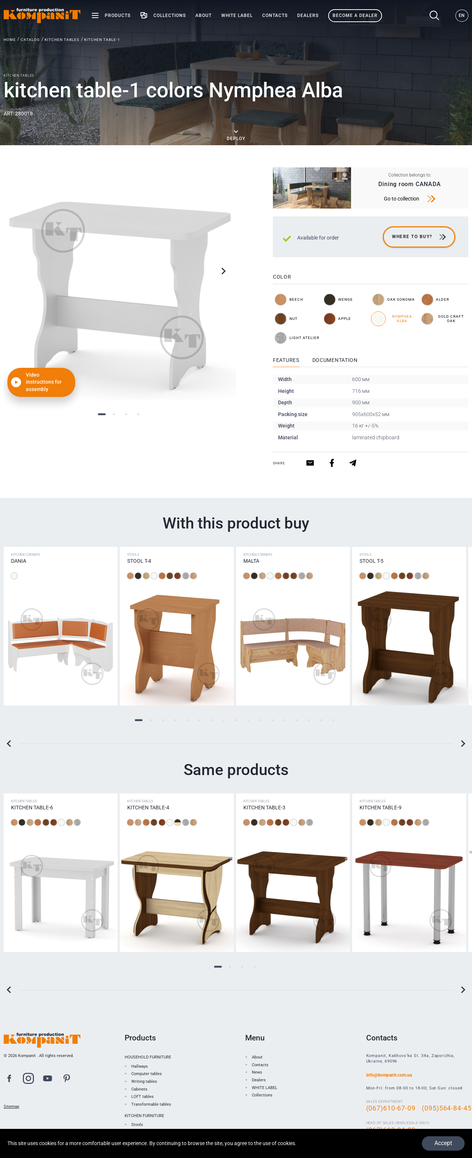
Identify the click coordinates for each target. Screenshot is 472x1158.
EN (462, 15)
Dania (18, 561)
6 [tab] (200, 720)
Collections (262, 1095)
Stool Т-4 (139, 561)
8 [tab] (224, 720)
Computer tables (146, 1073)
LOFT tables (142, 1096)
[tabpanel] (120, 283)
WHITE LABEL (264, 1087)
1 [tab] (102, 414)
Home (10, 40)
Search (435, 16)
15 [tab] (309, 720)
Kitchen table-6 (32, 807)
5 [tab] (187, 720)
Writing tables (144, 1081)
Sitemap (11, 1106)
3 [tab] (126, 414)
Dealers (259, 1080)
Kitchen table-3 (264, 807)
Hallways (139, 1066)
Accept (443, 1143)
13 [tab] (285, 720)
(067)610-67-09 (391, 1108)
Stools (137, 1124)
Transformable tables (151, 1104)
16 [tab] (321, 720)
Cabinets (139, 1089)
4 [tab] (138, 414)
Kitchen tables (62, 40)
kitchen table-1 (102, 40)
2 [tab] (114, 414)
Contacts (260, 1065)
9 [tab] (236, 720)
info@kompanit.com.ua (389, 1075)
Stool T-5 (372, 561)
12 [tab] (273, 720)
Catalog (30, 40)
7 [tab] (212, 720)
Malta (251, 561)
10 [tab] (248, 720)
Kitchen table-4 (148, 807)
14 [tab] (297, 720)
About (257, 1057)
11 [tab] (260, 720)
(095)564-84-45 (446, 1108)
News (257, 1072)
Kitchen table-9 (381, 807)
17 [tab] (333, 720)
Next (223, 271)
